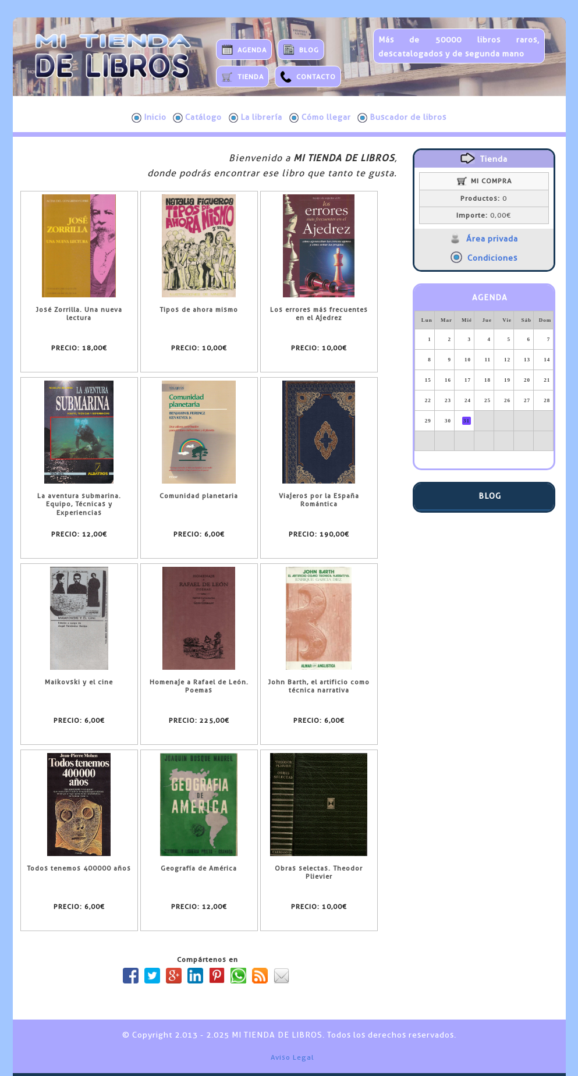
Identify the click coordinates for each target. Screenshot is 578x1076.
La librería (256, 117)
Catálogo (197, 117)
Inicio (149, 117)
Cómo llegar (320, 117)
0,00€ (483, 215)
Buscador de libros (401, 117)
